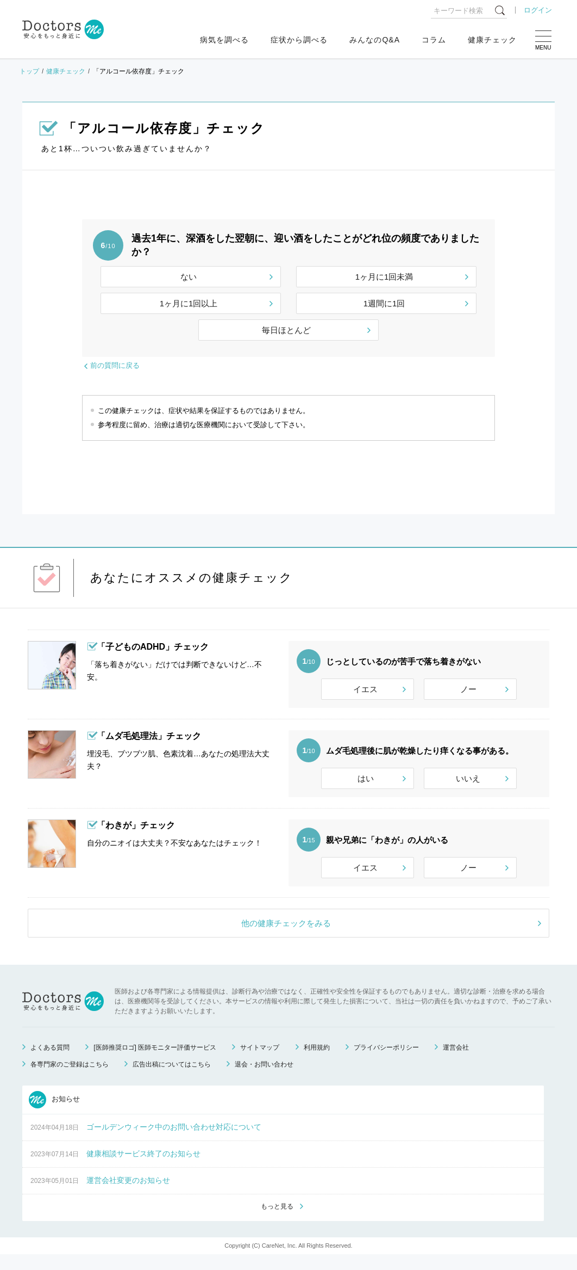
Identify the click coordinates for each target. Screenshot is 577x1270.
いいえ (468, 783)
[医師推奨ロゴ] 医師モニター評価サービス (154, 1062)
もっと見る (277, 1221)
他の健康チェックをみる (286, 937)
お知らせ (54, 1114)
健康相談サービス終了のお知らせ (143, 1168)
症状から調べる (299, 39)
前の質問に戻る (115, 365)
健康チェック (492, 39)
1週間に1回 (384, 303)
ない (188, 276)
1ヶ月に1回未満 (384, 276)
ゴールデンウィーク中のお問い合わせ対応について (173, 1141)
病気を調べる (224, 39)
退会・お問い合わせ (264, 1079)
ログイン (538, 10)
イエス (365, 689)
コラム (434, 39)
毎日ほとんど (286, 330)
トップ (29, 71)
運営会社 (456, 1062)
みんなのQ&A (374, 39)
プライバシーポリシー (386, 1062)
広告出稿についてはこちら (172, 1079)
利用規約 (317, 1062)
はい (366, 783)
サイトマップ (259, 1062)
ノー (468, 689)
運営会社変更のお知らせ (128, 1195)
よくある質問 (50, 1062)
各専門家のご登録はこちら (69, 1079)
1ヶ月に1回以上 (189, 303)
